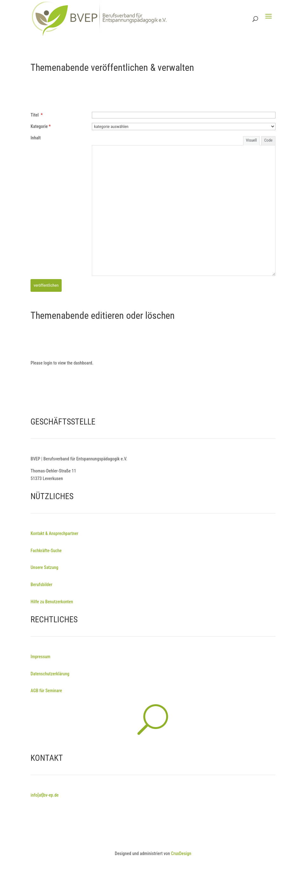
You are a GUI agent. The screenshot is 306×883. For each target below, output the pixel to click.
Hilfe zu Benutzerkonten (52, 601)
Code (268, 140)
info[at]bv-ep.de (44, 795)
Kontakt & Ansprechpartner (54, 533)
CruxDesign (181, 853)
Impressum (40, 656)
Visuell (251, 140)
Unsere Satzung (44, 567)
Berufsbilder (41, 584)
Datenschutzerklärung (50, 673)
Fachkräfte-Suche (46, 550)
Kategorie (41, 126)
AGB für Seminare (46, 690)
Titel (37, 114)
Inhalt (36, 137)
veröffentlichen (46, 285)
